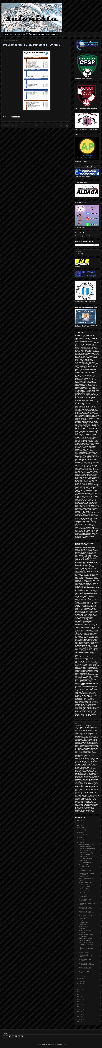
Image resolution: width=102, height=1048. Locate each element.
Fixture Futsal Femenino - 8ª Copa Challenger (86, 939)
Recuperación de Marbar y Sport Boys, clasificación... (86, 874)
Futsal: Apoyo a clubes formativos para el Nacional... (85, 917)
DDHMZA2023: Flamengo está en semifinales (86, 853)
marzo (81, 981)
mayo (80, 976)
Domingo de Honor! (84, 952)
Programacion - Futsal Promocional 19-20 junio (86, 912)
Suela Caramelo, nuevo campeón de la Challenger (85, 922)
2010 (79, 1019)
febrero (81, 983)
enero (81, 986)
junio (80, 842)
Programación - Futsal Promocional (85, 895)
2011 (79, 1017)
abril (80, 978)
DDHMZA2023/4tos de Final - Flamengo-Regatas (87, 857)
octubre (81, 832)
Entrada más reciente (10, 126)
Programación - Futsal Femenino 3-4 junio (85, 968)
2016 (79, 1004)
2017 (79, 1002)
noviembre (82, 830)
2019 (79, 997)
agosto (81, 837)
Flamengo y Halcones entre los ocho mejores (86, 865)
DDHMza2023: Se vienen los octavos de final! (86, 869)
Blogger (64, 1044)
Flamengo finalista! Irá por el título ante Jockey (86, 845)
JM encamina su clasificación (83, 927)
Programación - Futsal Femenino (85, 899)
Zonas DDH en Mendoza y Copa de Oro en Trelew (86, 943)
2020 (79, 994)
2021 (79, 991)
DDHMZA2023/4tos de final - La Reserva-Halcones (86, 861)
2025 (79, 820)
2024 (79, 822)
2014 (79, 1009)
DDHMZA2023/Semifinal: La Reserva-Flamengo (87, 849)
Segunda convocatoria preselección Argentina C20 (86, 948)
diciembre (82, 827)
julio (80, 840)
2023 (79, 825)
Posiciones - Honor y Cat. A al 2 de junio (86, 972)
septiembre (82, 835)
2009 (79, 1022)
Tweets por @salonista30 (82, 236)
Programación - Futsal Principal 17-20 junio (85, 907)
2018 (79, 999)
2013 (79, 1012)
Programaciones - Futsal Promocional (86, 935)
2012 (79, 1014)
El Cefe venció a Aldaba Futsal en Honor (85, 883)
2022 (79, 989)
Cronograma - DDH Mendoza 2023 (84, 887)
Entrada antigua (64, 126)
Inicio (38, 126)
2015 (79, 1007)
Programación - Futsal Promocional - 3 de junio (86, 963)
